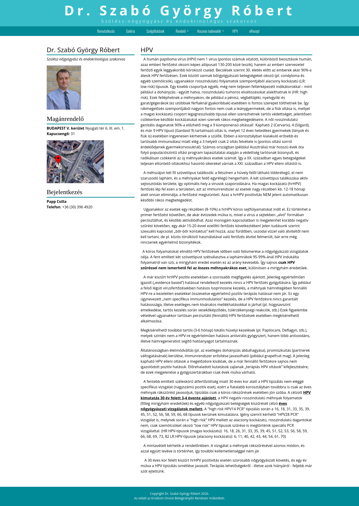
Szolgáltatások (155, 31)
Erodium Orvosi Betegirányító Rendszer (179, 498)
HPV (235, 31)
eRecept (254, 31)
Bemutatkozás (106, 31)
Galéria (130, 31)
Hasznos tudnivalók (209, 31)
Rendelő (181, 31)
